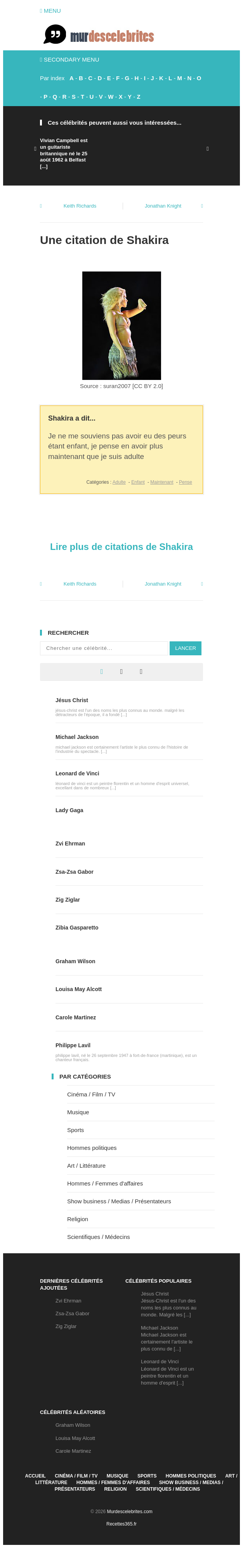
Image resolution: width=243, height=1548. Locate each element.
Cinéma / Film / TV (91, 1094)
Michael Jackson (77, 737)
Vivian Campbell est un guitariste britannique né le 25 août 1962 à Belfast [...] (64, 153)
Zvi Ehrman (70, 843)
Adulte (119, 482)
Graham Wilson (75, 961)
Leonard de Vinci (77, 773)
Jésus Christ (72, 700)
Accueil (35, 1476)
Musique (78, 1112)
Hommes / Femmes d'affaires (105, 1183)
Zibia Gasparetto (77, 927)
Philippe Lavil (73, 1045)
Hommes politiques (92, 1147)
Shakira (147, 240)
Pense (185, 482)
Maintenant (161, 482)
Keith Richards (80, 206)
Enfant (138, 482)
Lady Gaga (69, 810)
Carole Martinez (76, 1017)
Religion (77, 1219)
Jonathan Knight (163, 206)
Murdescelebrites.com (129, 1511)
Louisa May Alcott (79, 989)
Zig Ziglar (68, 900)
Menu (50, 10)
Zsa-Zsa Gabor (75, 872)
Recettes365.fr (121, 1524)
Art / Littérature (86, 1165)
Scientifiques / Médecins (98, 1237)
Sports (75, 1130)
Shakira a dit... (71, 418)
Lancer (185, 648)
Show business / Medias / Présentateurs (119, 1201)
